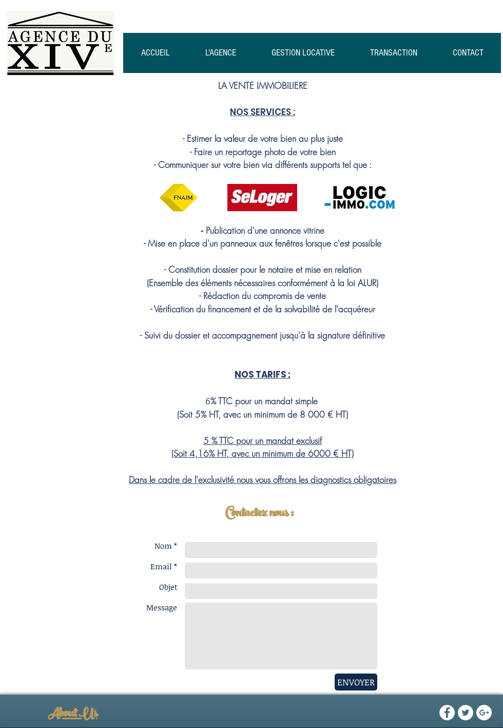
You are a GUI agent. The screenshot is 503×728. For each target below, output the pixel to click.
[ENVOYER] (356, 682)
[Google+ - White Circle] (484, 712)
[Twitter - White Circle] (465, 712)
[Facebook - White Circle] (447, 712)
